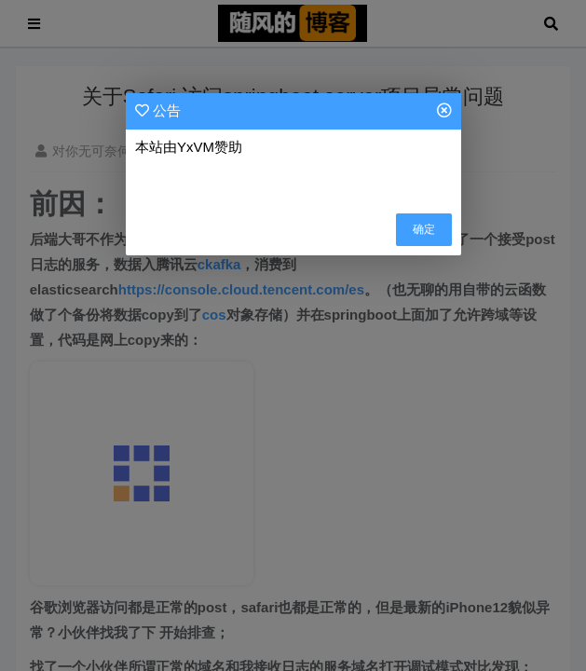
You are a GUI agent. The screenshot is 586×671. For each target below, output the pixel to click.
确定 (424, 229)
